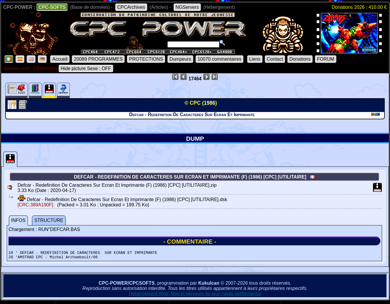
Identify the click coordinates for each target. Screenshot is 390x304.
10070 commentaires (219, 59)
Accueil (59, 59)
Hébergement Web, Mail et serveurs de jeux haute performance (195, 295)
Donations (300, 59)
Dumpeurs (180, 59)
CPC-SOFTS (51, 7)
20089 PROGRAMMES (98, 59)
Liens (254, 59)
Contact (275, 59)
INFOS (18, 220)
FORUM (325, 59)
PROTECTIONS (146, 59)
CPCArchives (131, 7)
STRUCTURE (48, 220)
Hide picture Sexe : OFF (86, 68)
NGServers (187, 7)
